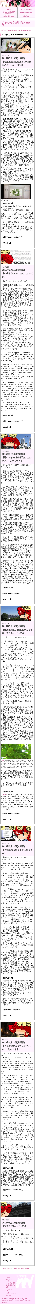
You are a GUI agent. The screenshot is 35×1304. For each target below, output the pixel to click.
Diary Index (16, 30)
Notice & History (11, 1293)
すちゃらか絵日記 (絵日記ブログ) (10, 1285)
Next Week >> (26, 30)
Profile (8, 1281)
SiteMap (8, 1295)
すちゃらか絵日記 (9, 12)
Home (8, 1277)
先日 (2, 760)
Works (8, 1279)
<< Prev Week (6, 30)
